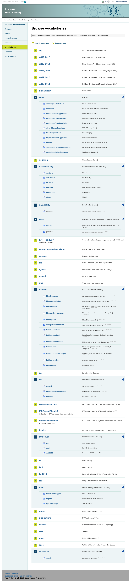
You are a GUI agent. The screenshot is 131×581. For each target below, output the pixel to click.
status (48, 197)
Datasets (8, 29)
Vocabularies (10, 47)
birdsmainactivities (53, 301)
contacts (49, 173)
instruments (51, 365)
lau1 (41, 460)
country (49, 558)
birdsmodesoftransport (55, 313)
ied (40, 380)
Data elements (11, 38)
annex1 (49, 386)
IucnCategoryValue (53, 133)
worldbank (44, 551)
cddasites (50, 109)
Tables (7, 34)
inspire (42, 430)
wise (41, 545)
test (41, 531)
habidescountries (53, 330)
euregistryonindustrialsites (52, 249)
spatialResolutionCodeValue (57, 152)
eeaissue (49, 187)
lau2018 (43, 474)
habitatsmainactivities (54, 342)
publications (45, 518)
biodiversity (45, 91)
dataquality (44, 205)
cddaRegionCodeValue (55, 104)
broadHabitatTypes (53, 494)
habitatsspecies (52, 360)
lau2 (41, 467)
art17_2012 (44, 77)
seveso (42, 525)
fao (40, 263)
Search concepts (60, 43)
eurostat (43, 256)
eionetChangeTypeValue (55, 128)
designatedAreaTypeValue (56, 113)
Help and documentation (15, 25)
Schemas (8, 43)
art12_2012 (44, 57)
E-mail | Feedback (12, 573)
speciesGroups (52, 503)
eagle (48, 448)
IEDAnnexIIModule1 (48, 404)
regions (49, 142)
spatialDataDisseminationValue (58, 147)
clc (47, 443)
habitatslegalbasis (53, 335)
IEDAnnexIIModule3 (48, 411)
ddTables (49, 183)
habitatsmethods (52, 347)
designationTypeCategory (56, 118)
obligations (50, 192)
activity (49, 226)
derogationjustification (55, 325)
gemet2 (42, 276)
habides (43, 290)
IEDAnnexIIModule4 (48, 421)
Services (8, 52)
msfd (41, 487)
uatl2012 (49, 453)
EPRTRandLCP (46, 240)
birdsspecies (51, 319)
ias (40, 373)
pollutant (49, 396)
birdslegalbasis (52, 296)
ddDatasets (50, 178)
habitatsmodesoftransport (56, 353)
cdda (41, 97)
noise (42, 511)
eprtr (41, 219)
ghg (41, 283)
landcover (44, 437)
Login (106, 1)
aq (40, 50)
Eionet (15, 20)
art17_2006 (44, 71)
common (43, 160)
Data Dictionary (24, 20)
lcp (40, 481)
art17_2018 (44, 84)
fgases (42, 269)
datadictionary (46, 166)
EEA (15, 2)
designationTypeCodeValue (56, 123)
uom (41, 538)
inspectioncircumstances (56, 391)
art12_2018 (44, 64)
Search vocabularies (42, 43)
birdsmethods (51, 306)
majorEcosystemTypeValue (56, 138)
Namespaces (10, 56)
